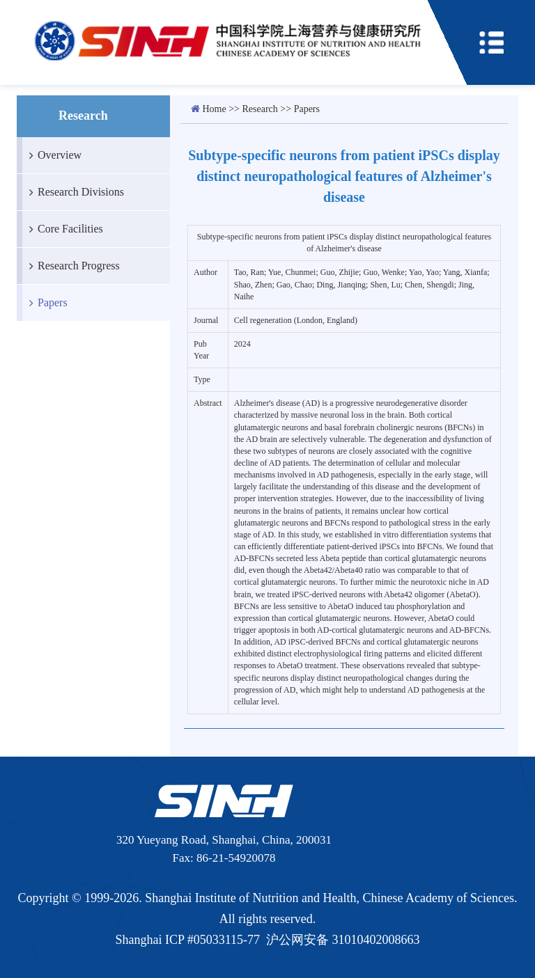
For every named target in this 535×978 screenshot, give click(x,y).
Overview (52, 155)
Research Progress (71, 266)
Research (260, 109)
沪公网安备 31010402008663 (343, 940)
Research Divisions (73, 192)
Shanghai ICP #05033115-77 (187, 940)
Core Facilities (62, 229)
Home (214, 109)
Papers (45, 303)
